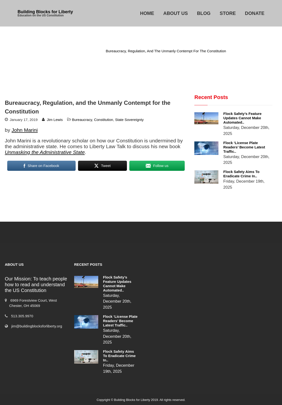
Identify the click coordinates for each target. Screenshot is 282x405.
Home (147, 13)
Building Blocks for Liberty (45, 11)
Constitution (103, 120)
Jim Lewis (55, 120)
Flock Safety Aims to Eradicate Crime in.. (241, 174)
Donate (254, 13)
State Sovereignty (129, 120)
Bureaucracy (89, 51)
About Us (175, 13)
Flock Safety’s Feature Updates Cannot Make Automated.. (242, 118)
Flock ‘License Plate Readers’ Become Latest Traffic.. (244, 147)
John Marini (25, 130)
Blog (203, 13)
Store (228, 13)
